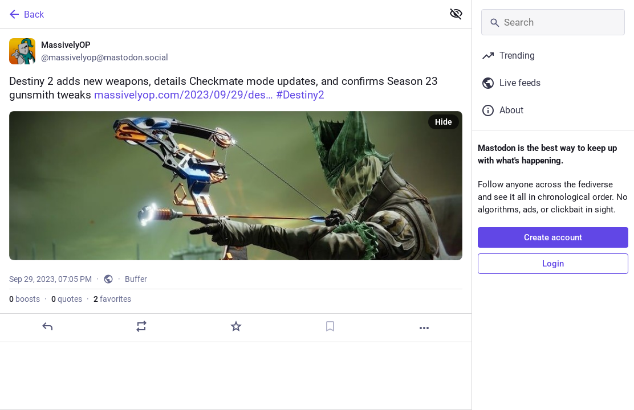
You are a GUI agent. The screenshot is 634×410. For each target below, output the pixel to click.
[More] (424, 328)
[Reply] (47, 326)
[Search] (553, 22)
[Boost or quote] (141, 326)
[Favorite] (236, 326)
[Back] (220, 14)
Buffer (136, 279)
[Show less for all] (456, 13)
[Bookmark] (330, 326)
